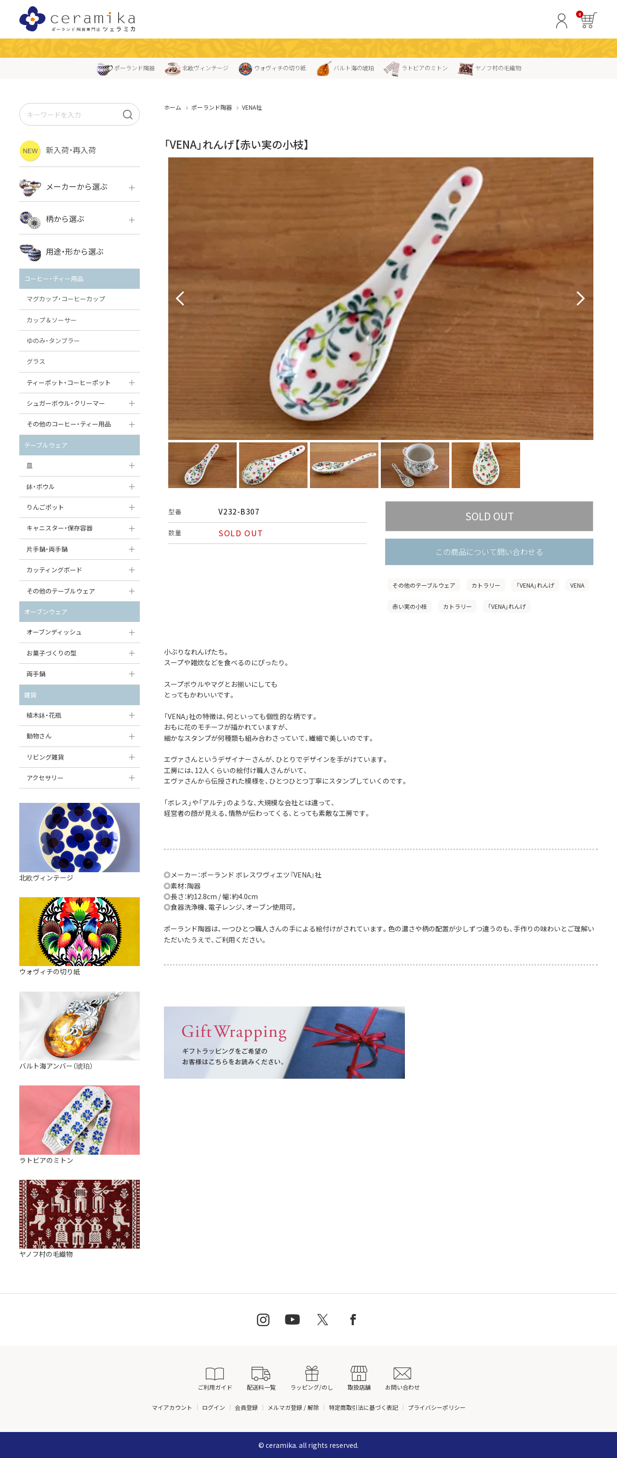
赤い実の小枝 (409, 606)
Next (581, 299)
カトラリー (485, 585)
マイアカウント (172, 1407)
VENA (577, 585)
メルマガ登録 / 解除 (293, 1407)
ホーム (172, 107)
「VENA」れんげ (535, 585)
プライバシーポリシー (437, 1407)
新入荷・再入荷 (57, 151)
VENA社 (252, 107)
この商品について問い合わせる (489, 551)
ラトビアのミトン (416, 68)
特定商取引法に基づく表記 (363, 1407)
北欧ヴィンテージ (196, 68)
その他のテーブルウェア (424, 585)
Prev (180, 299)
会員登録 (246, 1407)
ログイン (213, 1407)
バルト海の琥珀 (345, 68)
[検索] (127, 114)
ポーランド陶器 (125, 68)
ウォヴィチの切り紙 (272, 68)
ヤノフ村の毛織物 (489, 68)
